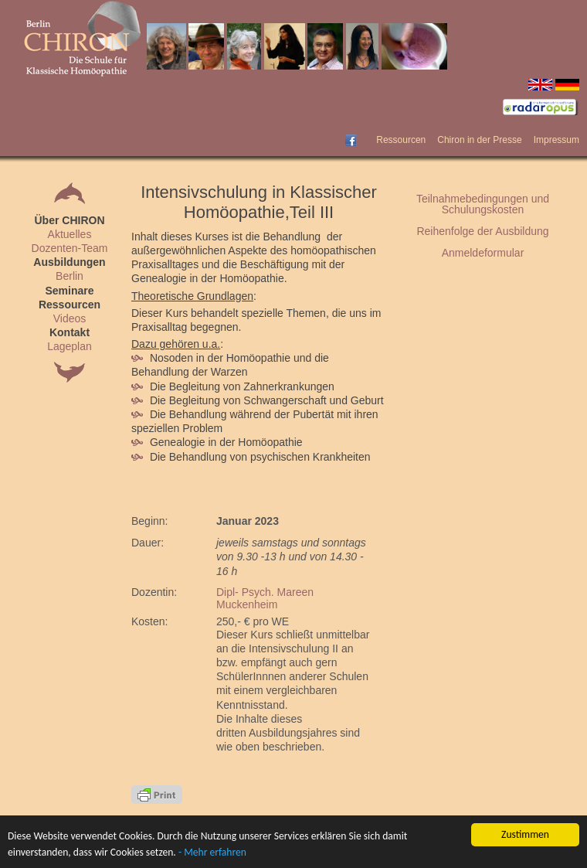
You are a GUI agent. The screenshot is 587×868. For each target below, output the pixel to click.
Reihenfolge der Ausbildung (482, 231)
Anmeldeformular (483, 253)
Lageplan (69, 346)
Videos (70, 318)
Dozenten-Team (70, 248)
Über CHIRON (69, 220)
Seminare (69, 290)
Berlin (69, 276)
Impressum (556, 139)
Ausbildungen (69, 262)
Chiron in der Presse (479, 139)
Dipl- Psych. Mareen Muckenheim (265, 598)
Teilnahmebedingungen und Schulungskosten (482, 204)
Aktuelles (70, 234)
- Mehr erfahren (212, 852)
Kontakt (69, 332)
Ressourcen (401, 139)
